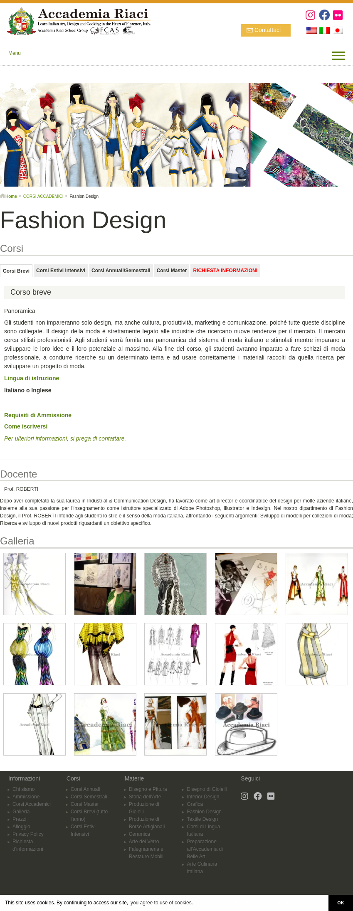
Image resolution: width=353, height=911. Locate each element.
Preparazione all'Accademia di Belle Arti (204, 849)
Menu (14, 53)
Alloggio (21, 827)
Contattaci (267, 30)
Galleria (21, 812)
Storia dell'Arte (145, 797)
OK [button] (340, 902)
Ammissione (25, 797)
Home (11, 196)
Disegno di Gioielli (207, 789)
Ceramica (139, 834)
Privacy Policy (28, 834)
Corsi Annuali (85, 789)
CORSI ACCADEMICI (43, 196)
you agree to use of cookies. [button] (162, 903)
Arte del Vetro (144, 842)
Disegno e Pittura (148, 789)
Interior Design (203, 797)
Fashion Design (204, 812)
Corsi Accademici (31, 804)
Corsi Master (85, 804)
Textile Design (202, 819)
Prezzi (19, 819)
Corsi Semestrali (89, 797)
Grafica (195, 804)
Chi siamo (23, 789)
